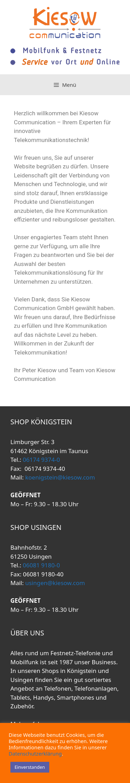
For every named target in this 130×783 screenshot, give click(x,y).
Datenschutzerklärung (35, 753)
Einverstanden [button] (30, 767)
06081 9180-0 (40, 565)
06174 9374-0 (40, 460)
